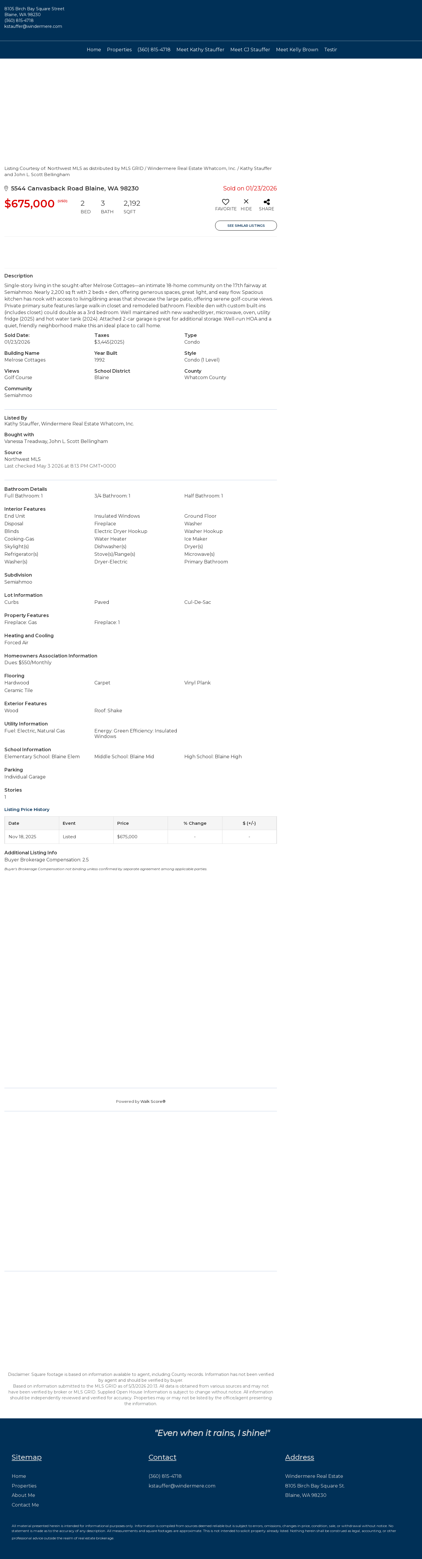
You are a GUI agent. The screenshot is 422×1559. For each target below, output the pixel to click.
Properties (119, 49)
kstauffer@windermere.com (33, 26)
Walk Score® (153, 1101)
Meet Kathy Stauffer (200, 49)
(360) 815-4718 (19, 20)
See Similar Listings (246, 226)
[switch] (225, 207)
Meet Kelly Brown (297, 49)
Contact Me (25, 1505)
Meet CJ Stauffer (250, 49)
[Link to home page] (211, 20)
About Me (23, 1495)
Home (94, 49)
